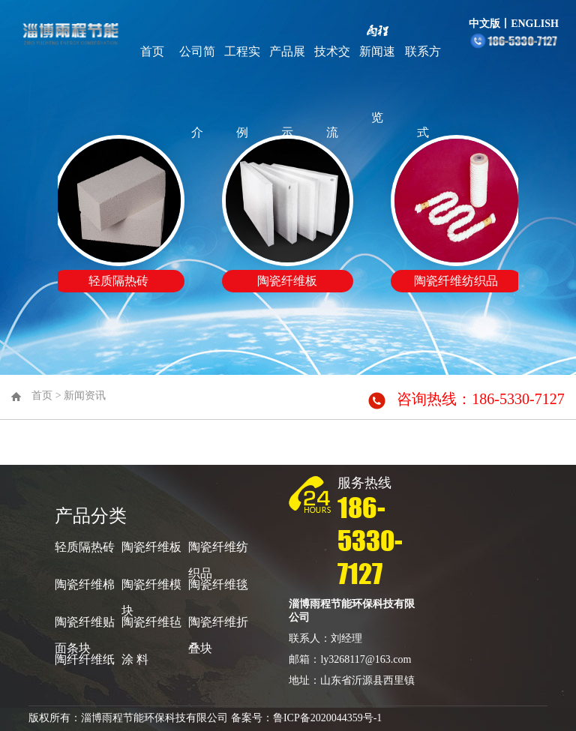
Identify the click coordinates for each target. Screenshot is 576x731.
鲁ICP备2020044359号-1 (327, 718)
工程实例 (242, 92)
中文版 (484, 23)
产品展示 (287, 92)
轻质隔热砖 (85, 547)
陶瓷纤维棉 (85, 584)
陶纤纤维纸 (85, 659)
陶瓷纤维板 (152, 547)
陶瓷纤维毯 (218, 584)
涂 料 (135, 659)
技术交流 (332, 92)
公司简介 (197, 92)
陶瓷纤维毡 (152, 622)
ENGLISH (535, 23)
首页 (152, 51)
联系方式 (423, 92)
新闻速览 (377, 84)
